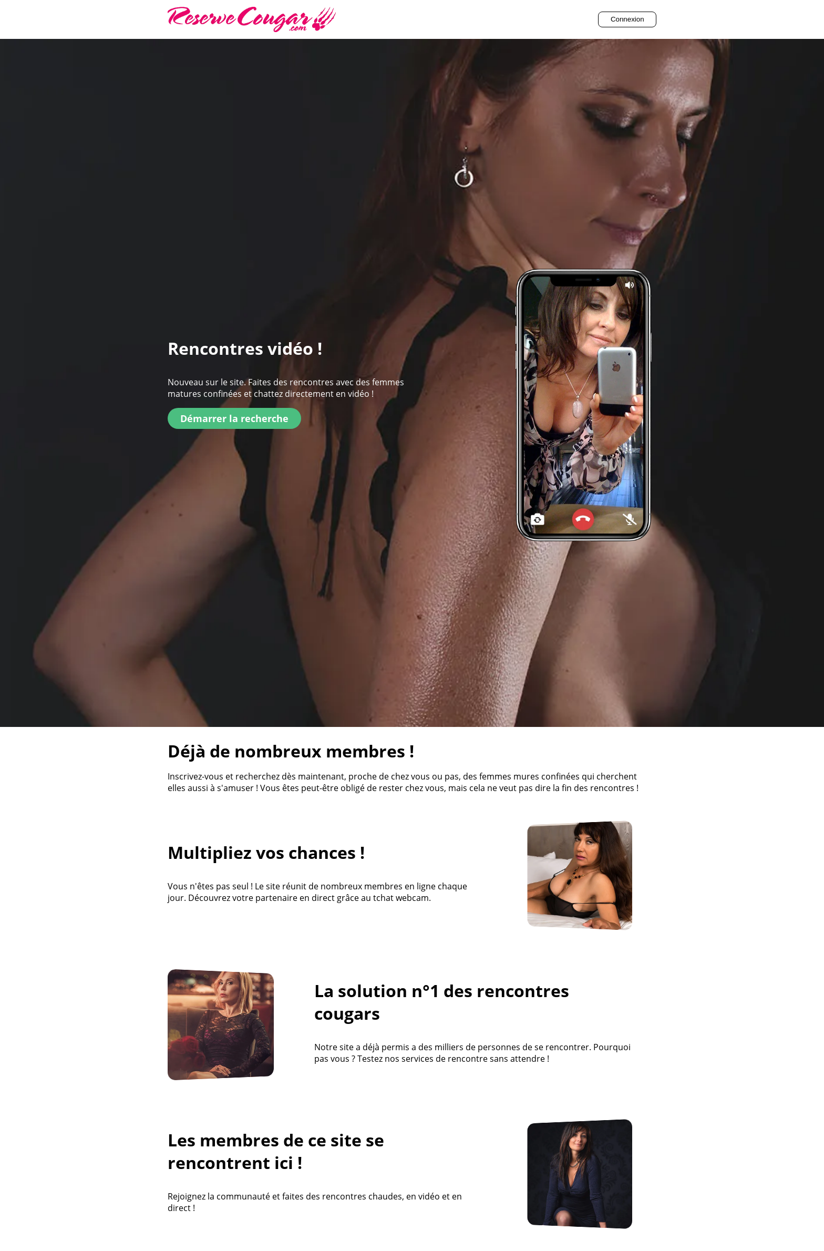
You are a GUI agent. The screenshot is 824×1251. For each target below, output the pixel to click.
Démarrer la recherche (234, 418)
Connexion (627, 19)
